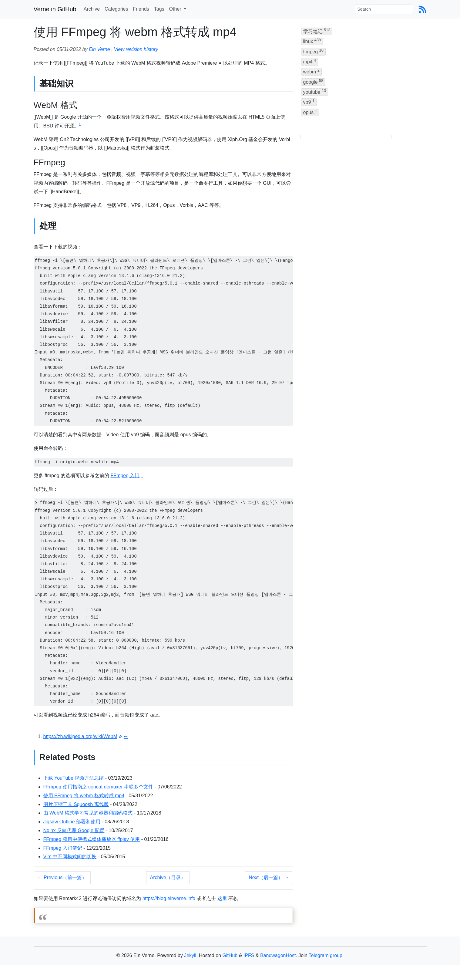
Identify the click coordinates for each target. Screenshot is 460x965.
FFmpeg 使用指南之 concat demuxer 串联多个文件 (98, 786)
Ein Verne (99, 49)
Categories (116, 9)
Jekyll (190, 955)
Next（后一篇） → (269, 877)
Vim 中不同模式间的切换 (70, 856)
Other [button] (176, 9)
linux (312, 41)
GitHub (229, 955)
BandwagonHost (278, 955)
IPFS (248, 955)
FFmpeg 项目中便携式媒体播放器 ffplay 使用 (91, 839)
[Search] (384, 9)
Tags (159, 9)
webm (311, 71)
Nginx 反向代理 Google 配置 (74, 830)
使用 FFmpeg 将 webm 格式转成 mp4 (84, 795)
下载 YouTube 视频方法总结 (73, 778)
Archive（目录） (168, 877)
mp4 (309, 61)
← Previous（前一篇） (62, 877)
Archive (92, 9)
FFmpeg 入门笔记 (62, 848)
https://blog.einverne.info (169, 898)
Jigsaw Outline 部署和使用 (72, 821)
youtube (314, 91)
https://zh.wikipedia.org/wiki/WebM (80, 736)
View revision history (136, 49)
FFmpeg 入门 (124, 475)
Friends (141, 9)
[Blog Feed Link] (422, 9)
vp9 (308, 101)
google (313, 81)
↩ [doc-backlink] (126, 736)
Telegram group (325, 955)
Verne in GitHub (55, 9)
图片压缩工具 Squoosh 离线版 (76, 804)
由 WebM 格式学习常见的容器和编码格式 (88, 812)
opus (310, 112)
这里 (222, 898)
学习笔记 (317, 31)
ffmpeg (313, 51)
